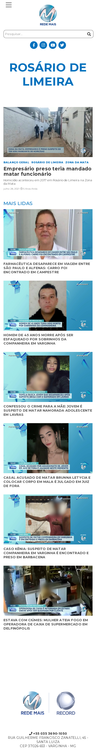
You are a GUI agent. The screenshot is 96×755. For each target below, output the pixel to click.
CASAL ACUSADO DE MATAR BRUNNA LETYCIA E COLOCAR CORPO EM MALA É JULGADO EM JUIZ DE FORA (47, 482)
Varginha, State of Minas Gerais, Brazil (48, 654)
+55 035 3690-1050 (48, 733)
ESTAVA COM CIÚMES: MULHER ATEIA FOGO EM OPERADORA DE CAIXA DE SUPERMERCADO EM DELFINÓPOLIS (45, 624)
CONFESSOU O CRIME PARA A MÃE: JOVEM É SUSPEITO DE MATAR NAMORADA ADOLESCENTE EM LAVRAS (47, 410)
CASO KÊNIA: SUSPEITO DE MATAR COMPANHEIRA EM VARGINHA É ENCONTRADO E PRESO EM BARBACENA (46, 553)
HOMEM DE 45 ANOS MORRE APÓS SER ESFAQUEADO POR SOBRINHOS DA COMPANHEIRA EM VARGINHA (38, 339)
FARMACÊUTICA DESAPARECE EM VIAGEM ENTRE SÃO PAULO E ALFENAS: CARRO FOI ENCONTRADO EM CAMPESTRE (46, 268)
